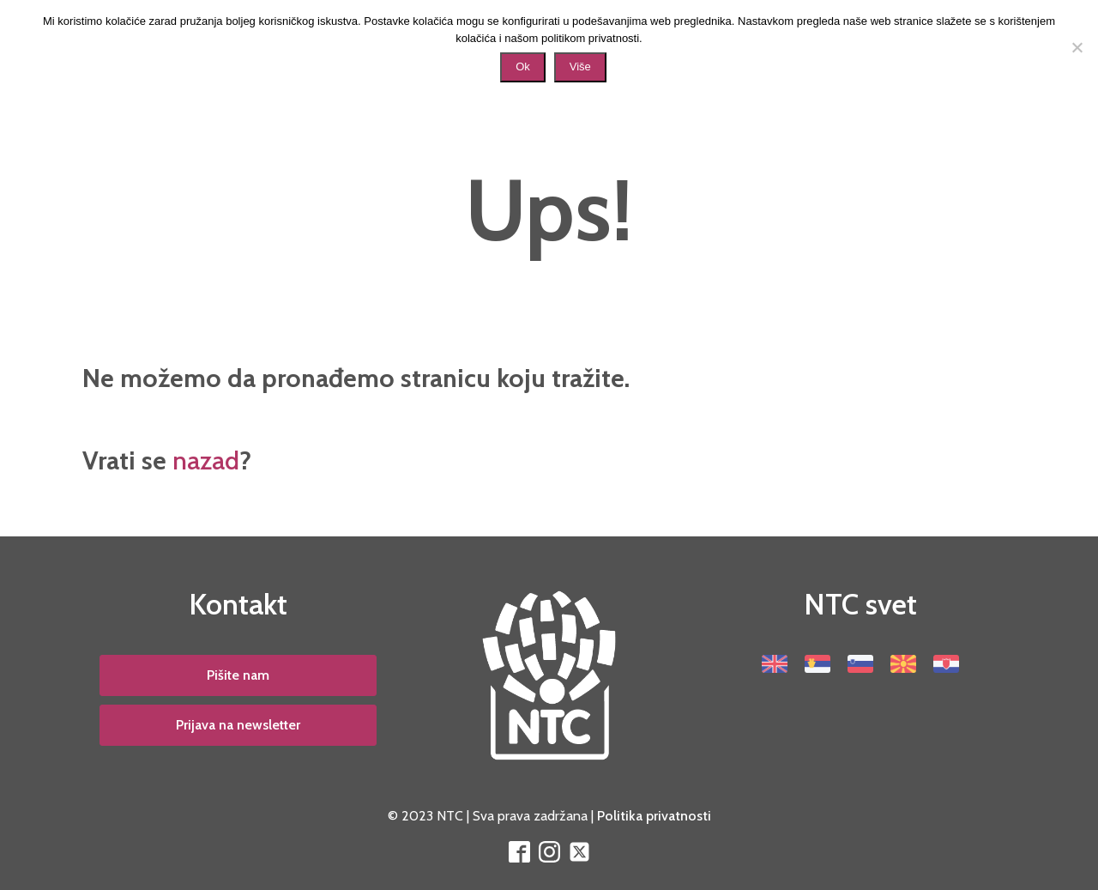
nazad (205, 460)
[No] (1076, 47)
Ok (523, 66)
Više (580, 66)
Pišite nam (238, 675)
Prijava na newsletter (238, 725)
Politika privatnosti (654, 816)
